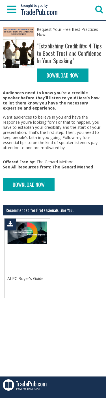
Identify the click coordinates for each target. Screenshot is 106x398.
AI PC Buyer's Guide (25, 278)
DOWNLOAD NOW (63, 75)
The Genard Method (72, 167)
